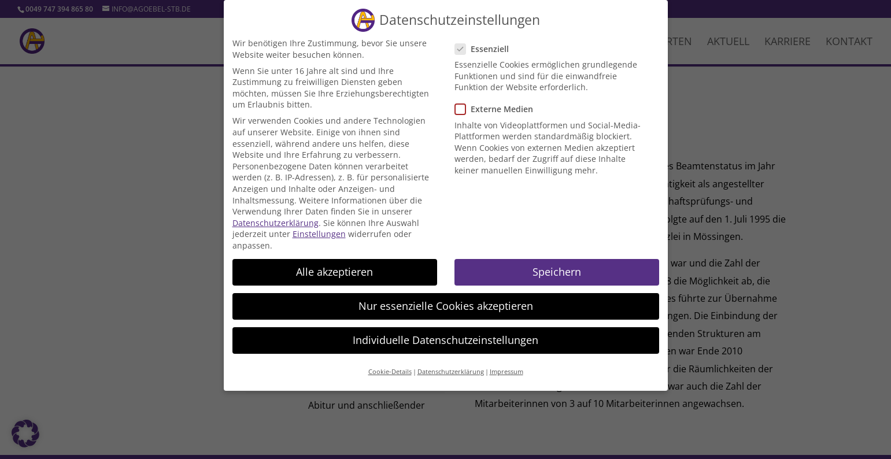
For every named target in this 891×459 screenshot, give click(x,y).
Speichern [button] (557, 264)
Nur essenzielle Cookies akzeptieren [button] (445, 298)
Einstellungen (319, 226)
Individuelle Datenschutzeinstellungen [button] (445, 332)
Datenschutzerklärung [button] (450, 364)
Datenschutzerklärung (275, 214)
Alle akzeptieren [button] (334, 264)
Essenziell (486, 40)
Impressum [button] (506, 364)
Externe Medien (498, 101)
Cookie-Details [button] (390, 364)
